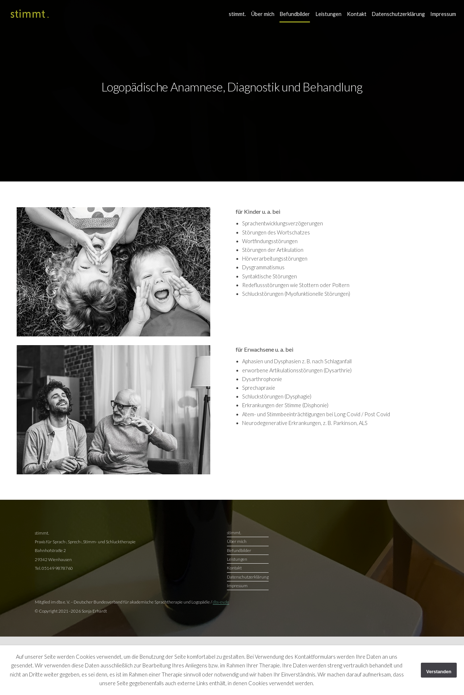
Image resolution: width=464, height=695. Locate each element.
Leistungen (328, 14)
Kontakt (356, 14)
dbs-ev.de (221, 601)
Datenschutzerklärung (398, 14)
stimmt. (237, 14)
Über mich (262, 14)
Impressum (443, 14)
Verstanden (438, 671)
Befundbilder (294, 14)
